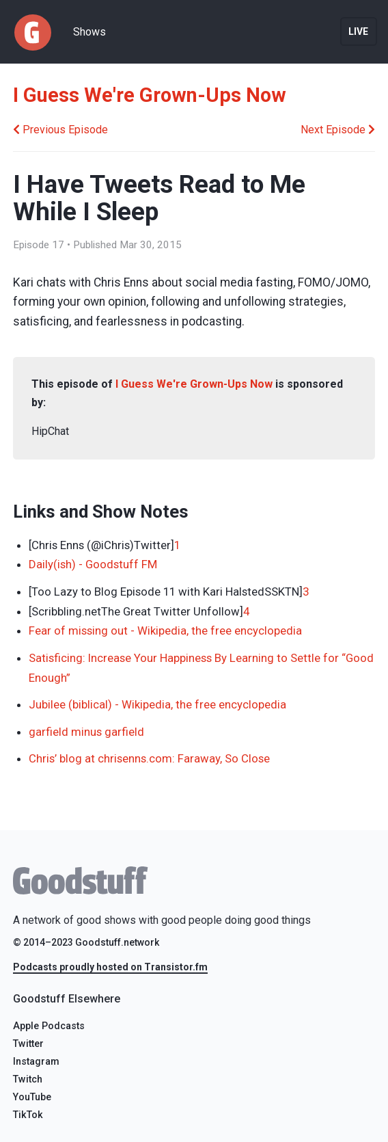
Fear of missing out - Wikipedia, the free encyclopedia (165, 630)
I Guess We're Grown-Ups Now (149, 95)
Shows (89, 31)
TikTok (28, 1115)
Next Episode (338, 129)
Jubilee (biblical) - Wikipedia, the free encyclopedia (157, 704)
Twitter (28, 1044)
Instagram (36, 1061)
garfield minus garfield (86, 732)
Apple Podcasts (49, 1026)
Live (358, 31)
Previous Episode (60, 129)
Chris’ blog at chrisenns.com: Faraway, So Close (149, 758)
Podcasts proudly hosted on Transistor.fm (110, 966)
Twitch (27, 1079)
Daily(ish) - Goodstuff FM (93, 564)
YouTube (32, 1097)
